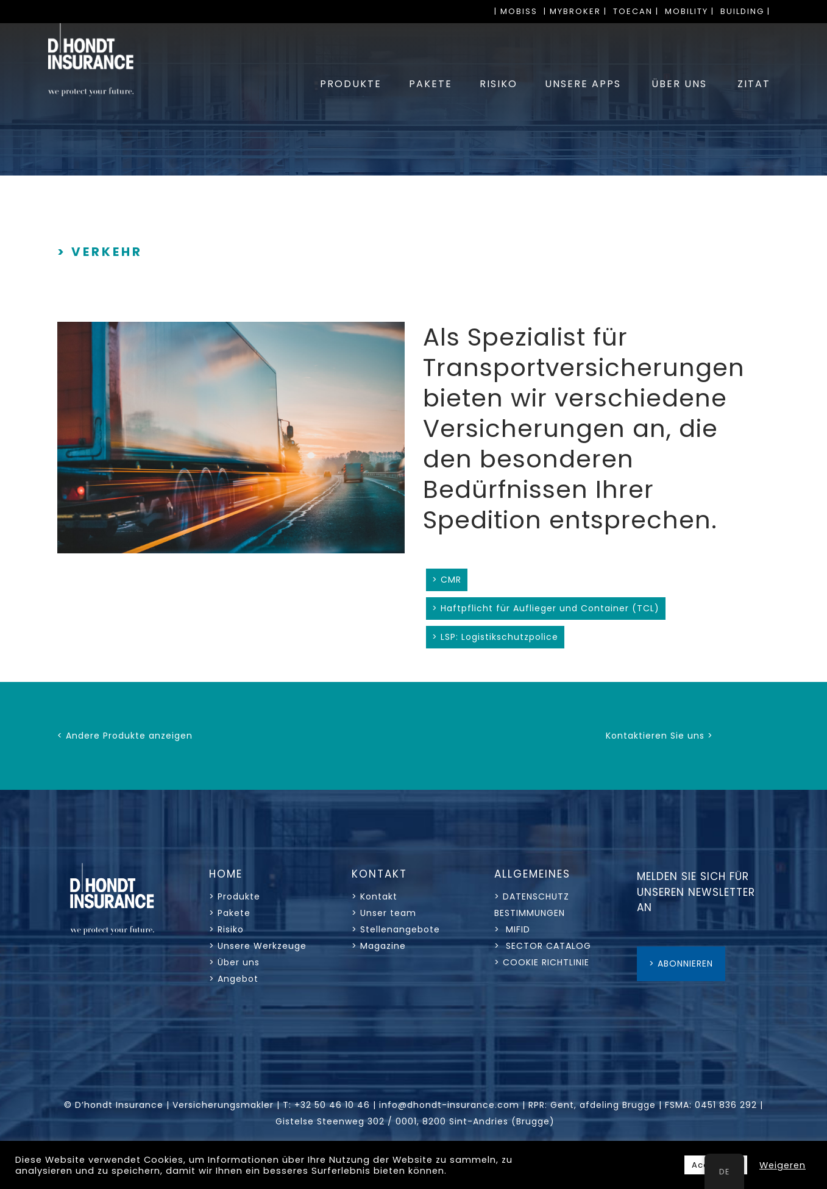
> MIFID (512, 929)
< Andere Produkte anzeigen (125, 735)
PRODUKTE (351, 84)
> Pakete (229, 913)
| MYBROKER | (575, 11)
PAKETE (430, 84)
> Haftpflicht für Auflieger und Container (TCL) (545, 608)
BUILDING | (745, 11)
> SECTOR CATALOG (542, 946)
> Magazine (379, 946)
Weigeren (782, 1165)
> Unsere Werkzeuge (258, 946)
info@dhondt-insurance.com (449, 1105)
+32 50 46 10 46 (332, 1105)
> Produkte (234, 896)
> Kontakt (376, 896)
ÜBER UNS (679, 84)
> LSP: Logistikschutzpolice (495, 637)
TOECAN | (636, 11)
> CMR (446, 579)
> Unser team (384, 913)
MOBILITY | (689, 11)
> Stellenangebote (396, 929)
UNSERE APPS (583, 84)
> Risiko (226, 929)
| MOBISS (516, 11)
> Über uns (234, 962)
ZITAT (753, 84)
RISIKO (498, 84)
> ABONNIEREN (681, 963)
